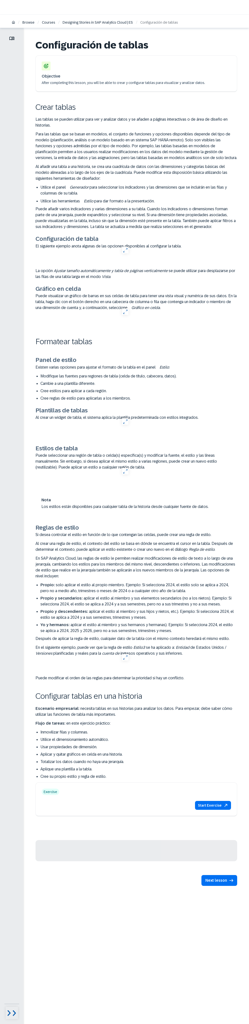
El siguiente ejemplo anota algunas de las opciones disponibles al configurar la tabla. (108, 246)
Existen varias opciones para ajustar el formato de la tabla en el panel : (103, 367)
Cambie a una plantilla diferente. (67, 383)
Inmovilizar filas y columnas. (64, 732)
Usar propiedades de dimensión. (68, 747)
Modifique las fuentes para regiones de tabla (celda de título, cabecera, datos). (108, 376)
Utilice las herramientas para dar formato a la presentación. (97, 201)
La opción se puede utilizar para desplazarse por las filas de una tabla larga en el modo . (135, 274)
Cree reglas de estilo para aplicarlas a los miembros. (85, 398)
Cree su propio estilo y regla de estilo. (73, 776)
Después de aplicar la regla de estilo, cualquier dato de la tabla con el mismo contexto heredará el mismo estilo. (133, 638)
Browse (28, 22)
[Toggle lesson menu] (12, 38)
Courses (48, 22)
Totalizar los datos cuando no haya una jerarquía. (82, 762)
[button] (213, 805)
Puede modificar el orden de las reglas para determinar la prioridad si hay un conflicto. (110, 678)
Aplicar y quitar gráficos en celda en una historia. (81, 754)
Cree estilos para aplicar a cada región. (73, 391)
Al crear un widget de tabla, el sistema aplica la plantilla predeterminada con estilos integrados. (117, 417)
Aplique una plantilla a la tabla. (66, 769)
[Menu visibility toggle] (12, 1013)
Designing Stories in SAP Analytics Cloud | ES (98, 22)
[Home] (13, 23)
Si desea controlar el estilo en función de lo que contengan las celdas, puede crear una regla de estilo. (123, 535)
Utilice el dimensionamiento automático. (74, 739)
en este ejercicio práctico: (73, 723)
